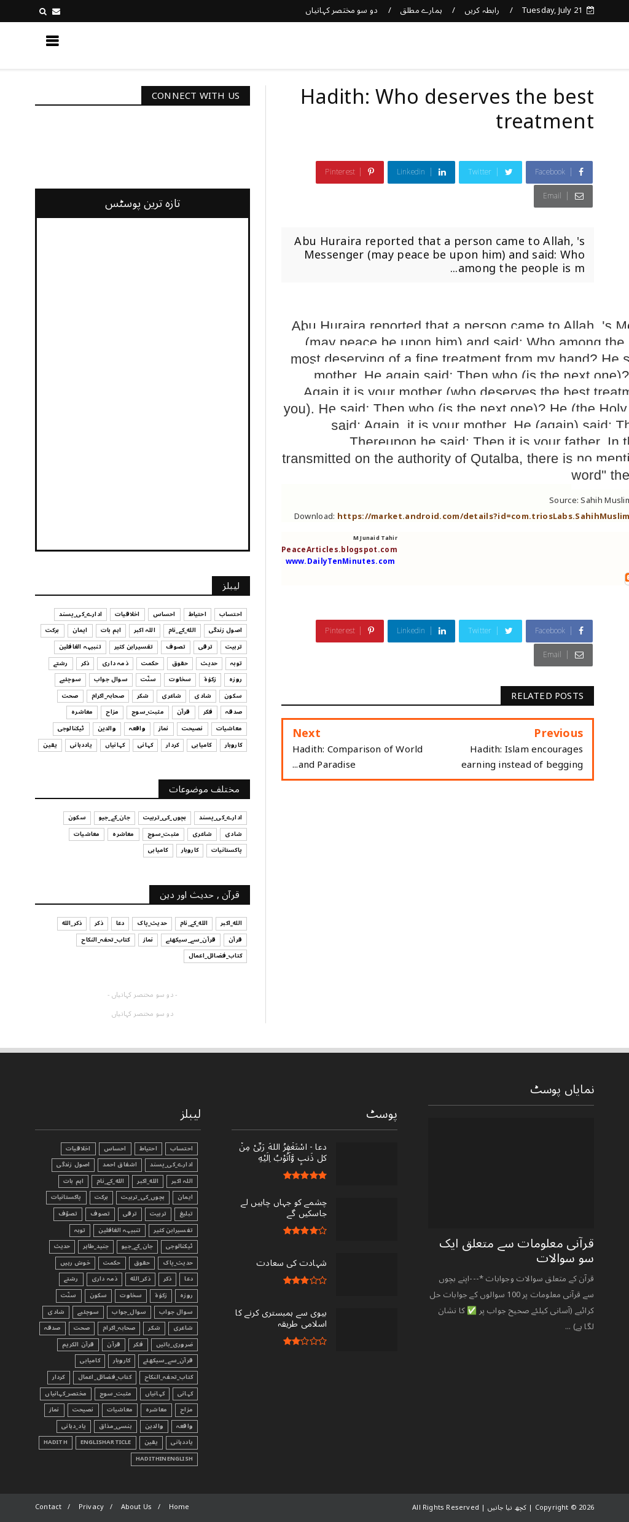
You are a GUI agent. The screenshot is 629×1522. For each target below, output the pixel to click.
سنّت (69, 1295)
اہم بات (73, 1181)
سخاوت (131, 1295)
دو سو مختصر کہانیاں (341, 10)
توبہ (80, 1230)
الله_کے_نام (110, 1181)
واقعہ (184, 1426)
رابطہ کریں (482, 10)
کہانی (185, 1393)
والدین (154, 1426)
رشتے (71, 1279)
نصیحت (83, 1409)
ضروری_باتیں (174, 1344)
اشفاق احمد (120, 1164)
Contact (48, 1507)
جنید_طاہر (96, 1246)
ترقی (130, 1214)
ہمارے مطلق (421, 10)
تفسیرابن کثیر (173, 1230)
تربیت (158, 1214)
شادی (55, 1312)
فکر (138, 1344)
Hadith (56, 1442)
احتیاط (148, 1148)
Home (179, 1507)
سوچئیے (88, 1312)
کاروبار (121, 1360)
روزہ (186, 1295)
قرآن (113, 1344)
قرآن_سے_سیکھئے (168, 1360)
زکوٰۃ (161, 1295)
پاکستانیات (66, 1197)
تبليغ (186, 1214)
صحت (82, 1328)
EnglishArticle (105, 1442)
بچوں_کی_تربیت (143, 1197)
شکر (154, 1328)
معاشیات (120, 1409)
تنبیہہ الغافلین (119, 1230)
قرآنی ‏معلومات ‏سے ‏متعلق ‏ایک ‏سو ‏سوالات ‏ (516, 1251)
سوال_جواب (129, 1312)
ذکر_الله (140, 1279)
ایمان (185, 1197)
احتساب (181, 1148)
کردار (58, 1377)
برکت (102, 1197)
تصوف (100, 1214)
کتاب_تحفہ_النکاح (168, 1377)
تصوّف (68, 1214)
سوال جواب (176, 1312)
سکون (98, 1295)
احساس (115, 1148)
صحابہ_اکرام (119, 1328)
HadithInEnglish (164, 1459)
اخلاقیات (78, 1148)
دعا (188, 1279)
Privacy (91, 1507)
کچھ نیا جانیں (544, 45)
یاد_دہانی (73, 1426)
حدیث (62, 1246)
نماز (54, 1409)
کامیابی (90, 1360)
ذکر (167, 1279)
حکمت (112, 1263)
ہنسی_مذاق (115, 1426)
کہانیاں (155, 1393)
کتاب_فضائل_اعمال (104, 1377)
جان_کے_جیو (137, 1246)
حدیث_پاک (178, 1263)
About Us (136, 1507)
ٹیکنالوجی (179, 1246)
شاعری (183, 1328)
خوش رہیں (75, 1263)
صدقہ (52, 1328)
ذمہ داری (105, 1279)
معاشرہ (156, 1409)
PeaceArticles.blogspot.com (339, 550)
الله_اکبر (147, 1181)
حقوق (142, 1263)
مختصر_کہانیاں (66, 1393)
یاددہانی (182, 1442)
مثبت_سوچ (116, 1393)
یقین (151, 1442)
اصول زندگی (73, 1164)
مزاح (186, 1409)
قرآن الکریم (78, 1344)
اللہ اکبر (182, 1181)
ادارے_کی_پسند (171, 1164)
